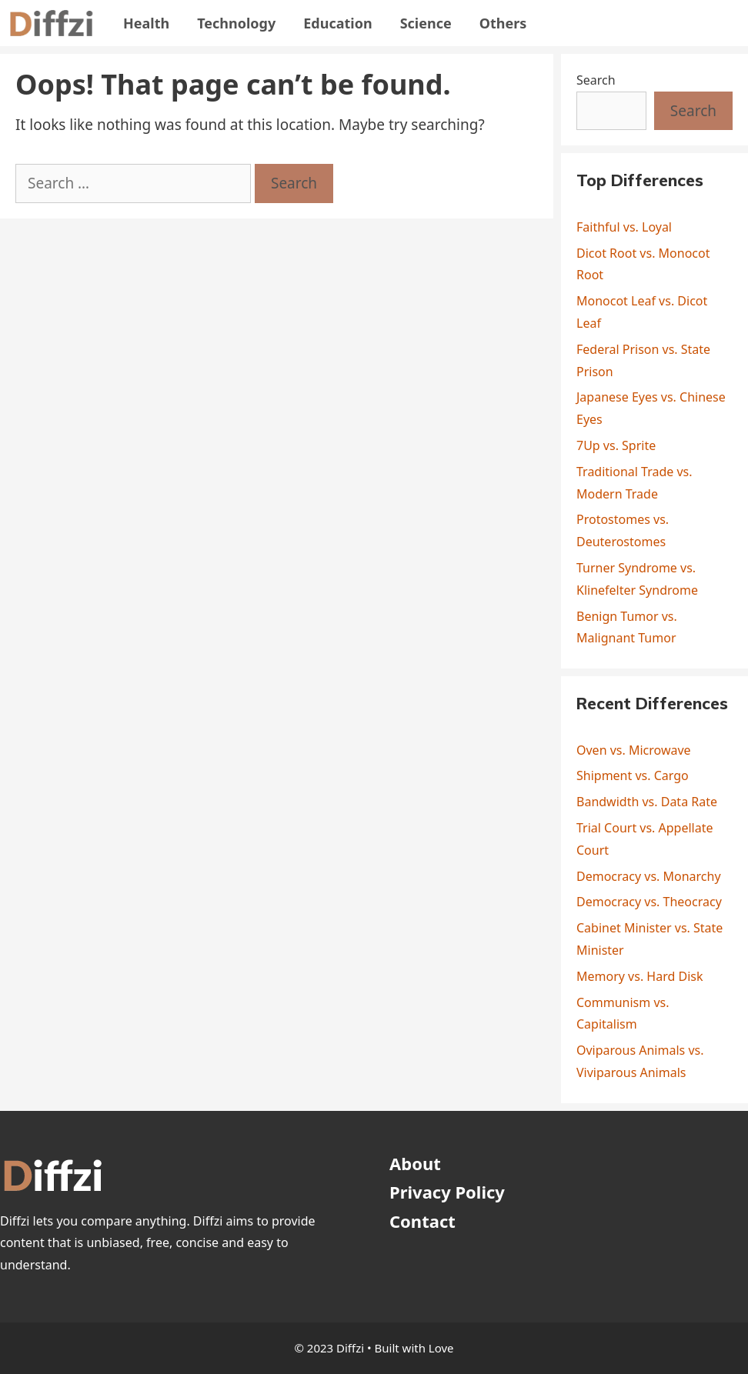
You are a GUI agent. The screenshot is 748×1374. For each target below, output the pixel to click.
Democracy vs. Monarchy (648, 876)
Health (146, 23)
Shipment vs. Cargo (632, 775)
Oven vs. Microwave (633, 750)
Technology (236, 23)
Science (426, 23)
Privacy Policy (447, 1191)
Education (337, 23)
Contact (422, 1220)
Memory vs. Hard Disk (639, 976)
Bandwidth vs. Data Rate (646, 801)
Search (596, 80)
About (415, 1163)
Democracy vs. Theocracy (649, 901)
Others (503, 23)
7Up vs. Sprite (616, 445)
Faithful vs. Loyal (624, 226)
